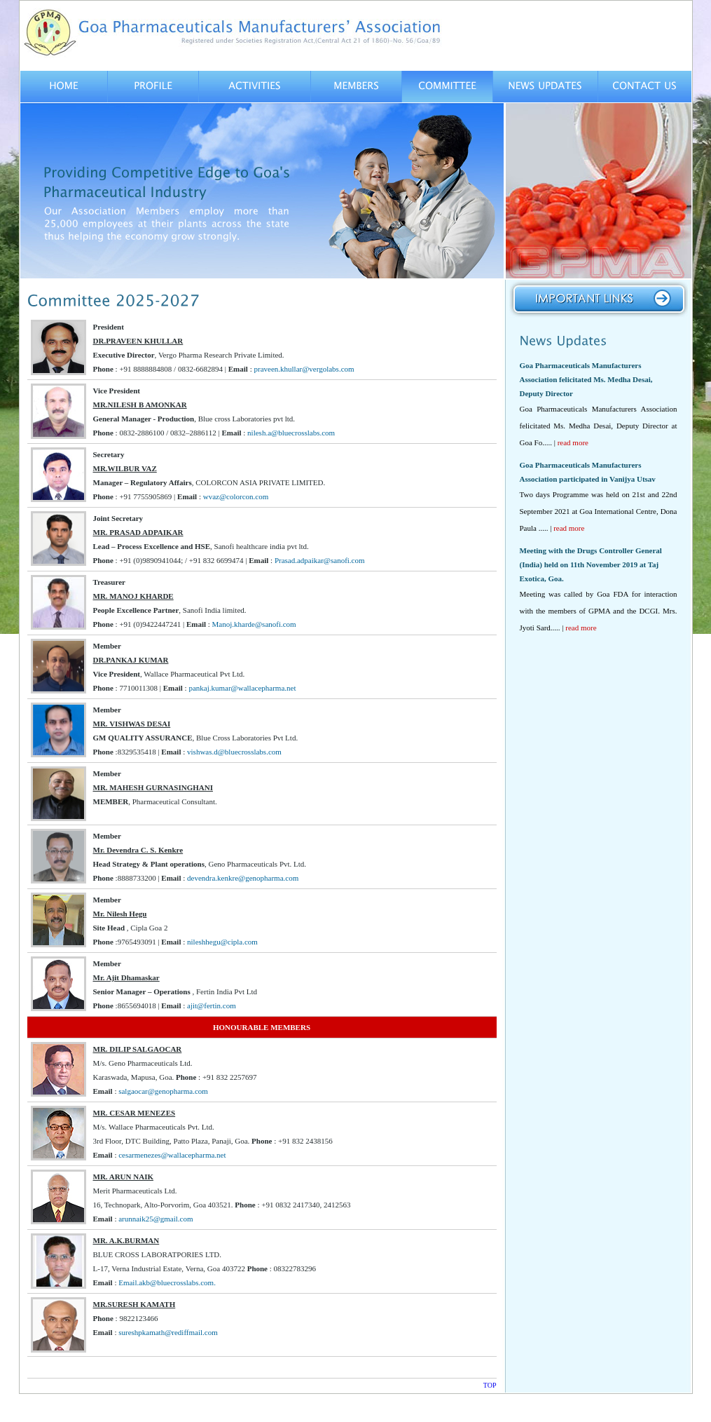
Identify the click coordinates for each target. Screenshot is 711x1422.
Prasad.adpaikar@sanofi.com (320, 560)
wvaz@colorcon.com (236, 496)
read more (573, 442)
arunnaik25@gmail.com (155, 1218)
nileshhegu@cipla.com (222, 941)
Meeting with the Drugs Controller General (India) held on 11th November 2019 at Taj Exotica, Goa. (591, 564)
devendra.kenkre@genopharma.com (242, 878)
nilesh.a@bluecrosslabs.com (291, 432)
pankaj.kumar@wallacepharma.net (242, 688)
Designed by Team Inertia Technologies (625, 1404)
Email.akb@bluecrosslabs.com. (167, 1282)
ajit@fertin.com (211, 1005)
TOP (490, 1385)
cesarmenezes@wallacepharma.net (172, 1155)
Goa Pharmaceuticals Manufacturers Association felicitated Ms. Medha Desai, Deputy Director (586, 379)
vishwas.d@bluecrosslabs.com (234, 751)
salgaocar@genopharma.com (163, 1091)
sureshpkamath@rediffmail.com (168, 1332)
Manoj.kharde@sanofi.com (254, 624)
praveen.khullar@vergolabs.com (304, 369)
